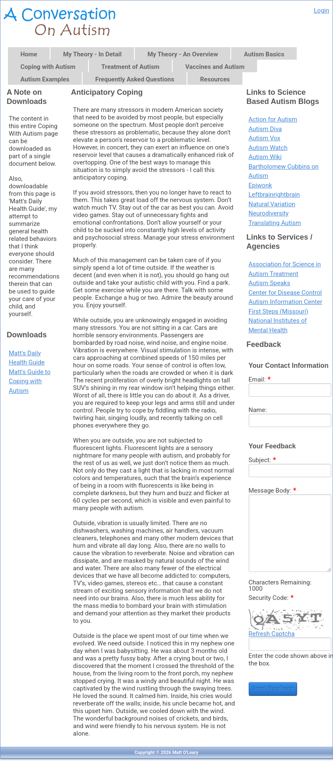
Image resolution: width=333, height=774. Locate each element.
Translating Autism (275, 223)
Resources (215, 79)
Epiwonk (260, 185)
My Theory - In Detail (92, 54)
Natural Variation (272, 204)
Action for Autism (273, 119)
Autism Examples (44, 79)
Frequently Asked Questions (134, 79)
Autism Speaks (269, 283)
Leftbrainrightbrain (274, 194)
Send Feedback (273, 689)
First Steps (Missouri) (278, 311)
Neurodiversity (269, 213)
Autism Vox (264, 138)
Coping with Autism (48, 67)
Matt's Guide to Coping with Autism (29, 381)
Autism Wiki (265, 157)
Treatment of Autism (130, 67)
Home (28, 54)
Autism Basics (264, 54)
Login (321, 10)
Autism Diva (265, 129)
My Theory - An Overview (182, 54)
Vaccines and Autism (215, 67)
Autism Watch (268, 148)
